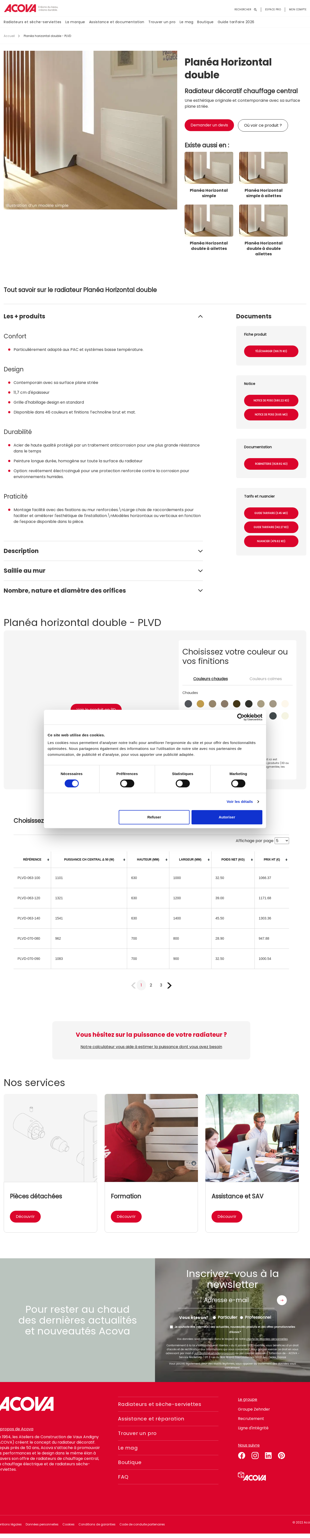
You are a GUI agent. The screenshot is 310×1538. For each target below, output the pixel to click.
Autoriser (227, 817)
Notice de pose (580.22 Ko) (271, 400)
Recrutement (251, 1418)
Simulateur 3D (252, 1476)
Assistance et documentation (116, 21)
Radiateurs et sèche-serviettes (32, 21)
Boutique (205, 21)
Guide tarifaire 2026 (236, 21)
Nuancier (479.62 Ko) (271, 541)
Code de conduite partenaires (142, 1524)
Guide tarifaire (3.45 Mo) (271, 513)
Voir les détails (240, 801)
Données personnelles (42, 1524)
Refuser (154, 817)
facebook (241, 1454)
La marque (75, 21)
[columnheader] (32, 859)
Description (21, 551)
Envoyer (282, 1300)
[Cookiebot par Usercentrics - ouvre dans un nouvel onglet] (240, 717)
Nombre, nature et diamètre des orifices (65, 591)
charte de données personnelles (267, 1339)
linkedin (268, 1454)
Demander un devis (209, 125)
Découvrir (25, 1216)
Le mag (186, 21)
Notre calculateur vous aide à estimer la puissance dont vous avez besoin (151, 1047)
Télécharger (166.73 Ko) (271, 351)
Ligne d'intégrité (253, 1428)
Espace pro (273, 9)
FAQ (123, 1476)
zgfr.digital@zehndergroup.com (214, 1353)
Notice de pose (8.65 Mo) (271, 414)
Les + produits (24, 316)
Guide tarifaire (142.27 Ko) (271, 527)
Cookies (68, 1524)
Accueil (9, 36)
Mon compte (297, 9)
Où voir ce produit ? (263, 125)
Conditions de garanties (97, 1524)
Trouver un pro (162, 21)
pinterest (281, 1454)
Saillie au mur (24, 571)
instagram (255, 1454)
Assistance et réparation (151, 1418)
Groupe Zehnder (254, 1409)
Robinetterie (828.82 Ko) (271, 464)
